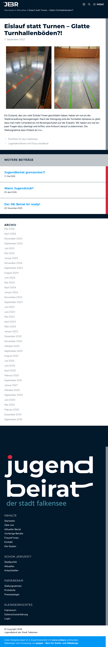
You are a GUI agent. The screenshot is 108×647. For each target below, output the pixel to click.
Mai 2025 (9, 253)
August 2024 (11, 272)
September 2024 (13, 267)
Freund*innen (11, 537)
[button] (89, 4)
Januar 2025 (11, 258)
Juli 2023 (9, 307)
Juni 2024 (9, 277)
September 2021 (13, 380)
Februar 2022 (11, 375)
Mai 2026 (9, 228)
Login (7, 618)
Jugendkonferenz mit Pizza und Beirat (28, 143)
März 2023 (10, 326)
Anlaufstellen (11, 570)
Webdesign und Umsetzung (17, 643)
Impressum (10, 610)
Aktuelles (21, 10)
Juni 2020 (9, 399)
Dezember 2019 (12, 414)
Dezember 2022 (13, 336)
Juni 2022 (9, 365)
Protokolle (9, 590)
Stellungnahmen (13, 585)
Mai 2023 (9, 316)
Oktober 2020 (12, 390)
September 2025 (13, 243)
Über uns (9, 525)
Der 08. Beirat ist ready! (22, 204)
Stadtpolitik (10, 561)
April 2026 (10, 233)
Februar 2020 (11, 409)
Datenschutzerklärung (16, 614)
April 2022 (10, 370)
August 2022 (11, 355)
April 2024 (10, 287)
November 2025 (13, 238)
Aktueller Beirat (12, 529)
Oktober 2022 (12, 346)
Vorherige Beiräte (13, 533)
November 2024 (13, 263)
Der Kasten (10, 546)
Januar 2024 (11, 292)
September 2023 (13, 302)
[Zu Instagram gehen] (84, 4)
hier (40, 130)
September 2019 (13, 419)
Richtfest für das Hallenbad (23, 139)
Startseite (9, 10)
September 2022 (13, 351)
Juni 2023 (9, 311)
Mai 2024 (9, 282)
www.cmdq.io (59, 640)
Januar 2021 (11, 385)
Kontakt (8, 542)
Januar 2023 (11, 331)
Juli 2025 (9, 248)
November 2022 (13, 341)
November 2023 (13, 297)
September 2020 (13, 394)
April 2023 (10, 321)
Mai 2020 (9, 404)
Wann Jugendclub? (19, 188)
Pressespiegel (11, 594)
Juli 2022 (9, 360)
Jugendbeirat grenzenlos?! (24, 172)
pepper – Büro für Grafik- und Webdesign (57, 643)
